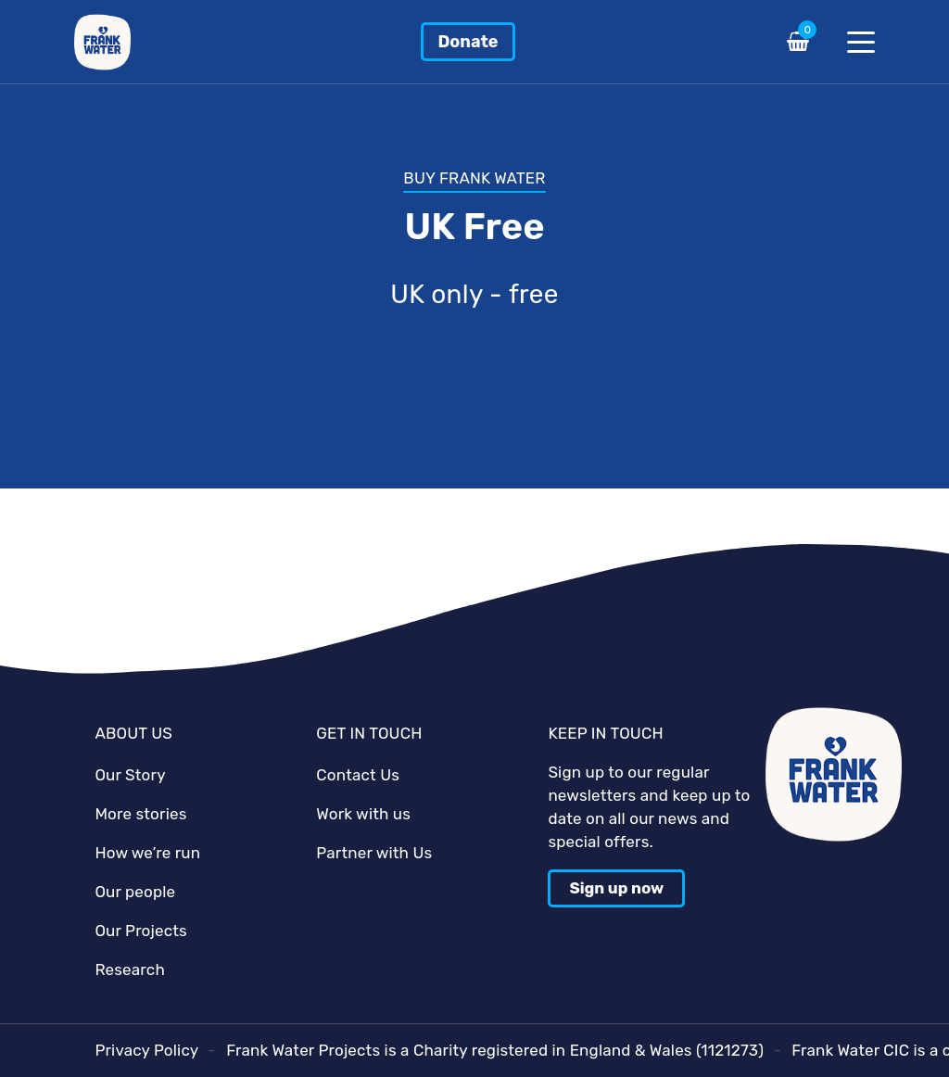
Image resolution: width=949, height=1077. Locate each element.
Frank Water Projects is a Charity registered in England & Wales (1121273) (495, 1050)
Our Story (130, 775)
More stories (140, 814)
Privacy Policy (146, 1050)
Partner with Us (374, 852)
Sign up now (616, 888)
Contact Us (357, 775)
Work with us (363, 814)
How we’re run (147, 852)
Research (130, 969)
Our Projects (141, 930)
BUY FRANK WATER (474, 178)
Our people (135, 891)
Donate (467, 42)
